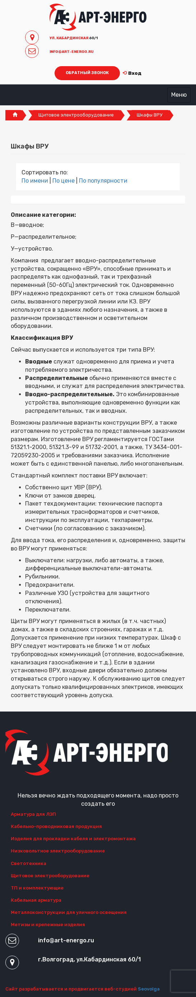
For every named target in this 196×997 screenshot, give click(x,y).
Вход (132, 73)
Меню (179, 94)
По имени (36, 180)
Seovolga (149, 989)
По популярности (103, 180)
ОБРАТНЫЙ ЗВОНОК (87, 72)
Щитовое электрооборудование (76, 115)
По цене (64, 180)
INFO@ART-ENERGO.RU (72, 52)
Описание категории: (43, 214)
